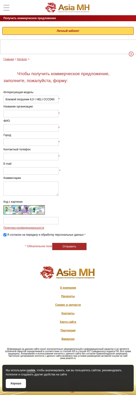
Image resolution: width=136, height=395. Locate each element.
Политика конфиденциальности (23, 227)
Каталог (22, 59)
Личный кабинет (68, 31)
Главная (8, 59)
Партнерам (67, 330)
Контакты (68, 313)
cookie (30, 370)
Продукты (68, 296)
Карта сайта (68, 322)
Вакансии (68, 339)
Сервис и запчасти (68, 304)
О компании (68, 287)
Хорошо (15, 383)
